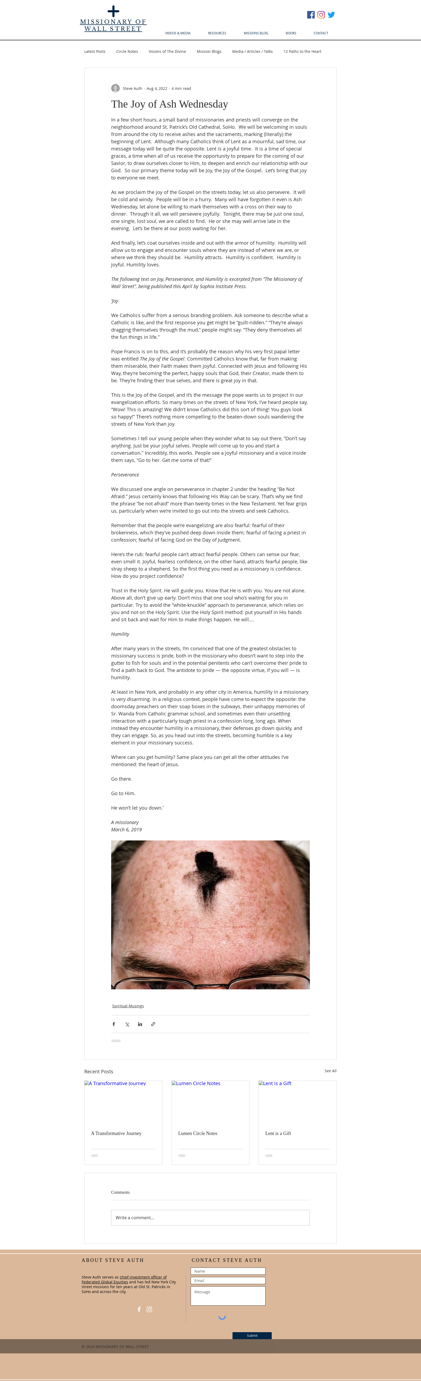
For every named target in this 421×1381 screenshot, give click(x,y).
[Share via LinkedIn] (140, 1024)
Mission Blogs (209, 51)
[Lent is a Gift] (297, 1102)
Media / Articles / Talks (252, 51)
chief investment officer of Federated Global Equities (124, 1279)
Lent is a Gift (278, 1133)
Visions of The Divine (167, 51)
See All (331, 1070)
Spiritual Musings (128, 1005)
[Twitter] (331, 15)
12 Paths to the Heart (302, 51)
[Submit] (252, 1335)
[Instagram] (321, 15)
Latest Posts (95, 51)
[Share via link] (153, 1024)
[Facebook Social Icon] (311, 15)
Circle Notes (127, 51)
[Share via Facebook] (113, 1024)
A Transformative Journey (116, 1133)
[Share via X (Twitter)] (126, 1024)
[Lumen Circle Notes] (210, 1102)
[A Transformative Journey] (123, 1102)
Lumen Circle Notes (197, 1133)
